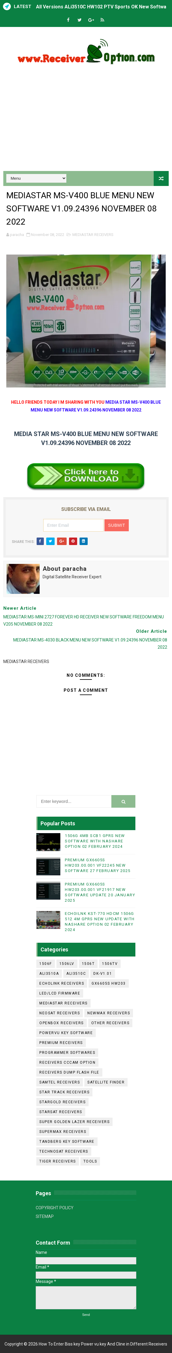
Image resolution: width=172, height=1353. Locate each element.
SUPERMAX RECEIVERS (62, 1132)
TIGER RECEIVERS (57, 1161)
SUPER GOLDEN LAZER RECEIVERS (74, 1122)
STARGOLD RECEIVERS (62, 1102)
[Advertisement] (85, 120)
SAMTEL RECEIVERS (59, 1082)
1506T (88, 964)
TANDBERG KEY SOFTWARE (67, 1141)
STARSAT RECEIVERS (60, 1112)
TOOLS (90, 1161)
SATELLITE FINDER (106, 1082)
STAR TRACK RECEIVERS (64, 1092)
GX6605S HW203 (109, 983)
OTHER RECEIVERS (110, 1023)
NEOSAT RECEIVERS (59, 1013)
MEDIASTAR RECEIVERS (92, 234)
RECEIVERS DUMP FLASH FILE (69, 1072)
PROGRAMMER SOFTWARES (67, 1053)
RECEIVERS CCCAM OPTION (67, 1062)
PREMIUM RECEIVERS (61, 1043)
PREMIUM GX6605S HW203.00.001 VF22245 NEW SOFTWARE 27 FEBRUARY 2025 (98, 865)
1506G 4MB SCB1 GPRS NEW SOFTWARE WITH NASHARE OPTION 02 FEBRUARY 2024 (95, 841)
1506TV (110, 964)
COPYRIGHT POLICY (55, 1207)
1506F (45, 964)
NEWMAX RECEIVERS (108, 1013)
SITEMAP (45, 1216)
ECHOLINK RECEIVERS (61, 983)
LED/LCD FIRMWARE (59, 993)
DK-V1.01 (102, 973)
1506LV (66, 964)
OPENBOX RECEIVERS (61, 1023)
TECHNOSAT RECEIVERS (63, 1151)
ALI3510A (49, 973)
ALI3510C (76, 973)
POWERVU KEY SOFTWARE (66, 1033)
